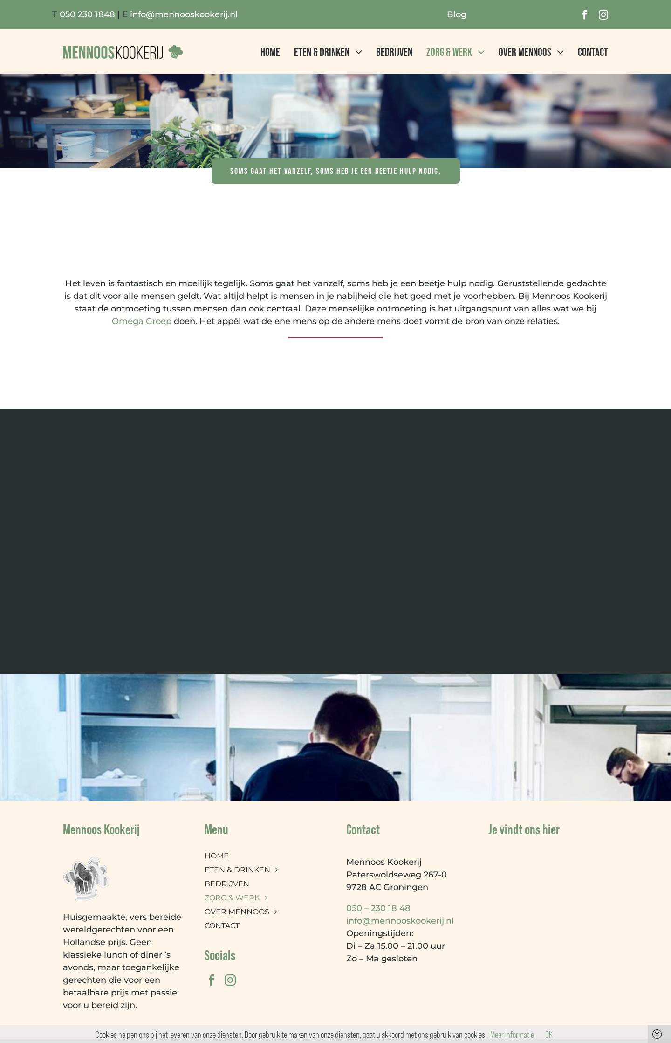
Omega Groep (141, 321)
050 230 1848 (87, 14)
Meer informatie (512, 1034)
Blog (456, 14)
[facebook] (584, 15)
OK (549, 1034)
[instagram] (603, 15)
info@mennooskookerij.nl (184, 14)
